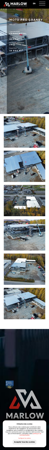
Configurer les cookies (24, 438)
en (34, 3)
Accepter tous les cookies (24, 442)
